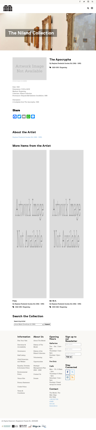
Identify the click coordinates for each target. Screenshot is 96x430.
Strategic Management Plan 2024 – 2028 (40, 368)
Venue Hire (21, 378)
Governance (21, 351)
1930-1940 (55, 307)
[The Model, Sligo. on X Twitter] (72, 372)
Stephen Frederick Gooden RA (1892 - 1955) (66, 64)
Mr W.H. (53, 301)
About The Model (39, 341)
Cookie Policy (22, 387)
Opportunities (38, 362)
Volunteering (38, 358)
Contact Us (37, 374)
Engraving (63, 68)
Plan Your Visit (22, 341)
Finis (15, 301)
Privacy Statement (23, 383)
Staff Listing (21, 355)
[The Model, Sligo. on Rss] (72, 377)
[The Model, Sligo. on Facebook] (67, 372)
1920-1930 (55, 68)
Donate (36, 378)
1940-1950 (18, 307)
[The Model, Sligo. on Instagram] (67, 377)
